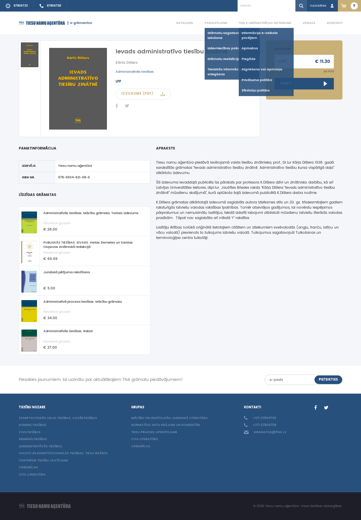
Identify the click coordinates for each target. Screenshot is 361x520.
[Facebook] (117, 106)
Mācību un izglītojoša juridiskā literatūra (169, 418)
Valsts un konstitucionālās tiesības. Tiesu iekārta (63, 453)
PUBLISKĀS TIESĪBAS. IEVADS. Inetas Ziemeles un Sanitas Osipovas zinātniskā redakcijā (88, 245)
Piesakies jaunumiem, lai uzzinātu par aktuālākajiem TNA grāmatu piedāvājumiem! (101, 379)
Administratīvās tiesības (135, 71)
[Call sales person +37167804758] (50, 6)
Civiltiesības (29, 432)
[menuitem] (179, 23)
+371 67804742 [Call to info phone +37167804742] (260, 418)
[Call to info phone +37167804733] (17, 6)
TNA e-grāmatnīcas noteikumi (265, 22)
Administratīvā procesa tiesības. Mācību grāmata (82, 302)
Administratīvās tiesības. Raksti (68, 331)
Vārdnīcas (28, 467)
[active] (29, 55)
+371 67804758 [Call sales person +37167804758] (260, 425)
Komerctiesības (32, 425)
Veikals (309, 22)
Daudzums (283, 49)
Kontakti (335, 22)
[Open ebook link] (304, 83)
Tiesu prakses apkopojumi (154, 432)
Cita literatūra (32, 474)
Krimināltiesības (33, 439)
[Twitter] (127, 106)
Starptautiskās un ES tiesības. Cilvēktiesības (58, 418)
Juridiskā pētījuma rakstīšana (66, 272)
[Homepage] (42, 23)
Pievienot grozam (57, 223)
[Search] (301, 6)
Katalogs (184, 22)
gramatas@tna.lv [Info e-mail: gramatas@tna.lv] (265, 432)
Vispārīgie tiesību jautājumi (43, 460)
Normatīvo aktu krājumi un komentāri (165, 425)
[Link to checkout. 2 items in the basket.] (349, 6)
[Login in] (322, 6)
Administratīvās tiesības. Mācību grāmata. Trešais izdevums (90, 213)
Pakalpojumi (216, 22)
